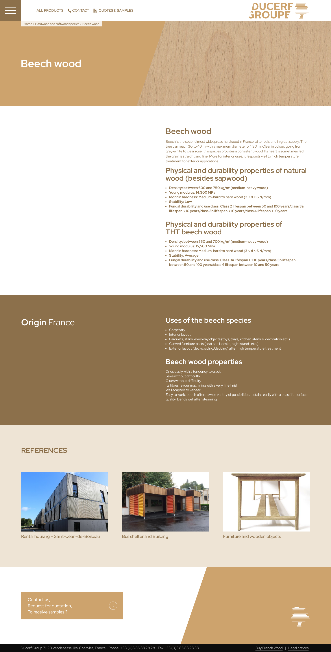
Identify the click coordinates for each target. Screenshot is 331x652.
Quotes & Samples (116, 10)
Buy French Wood (269, 648)
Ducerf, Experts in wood (279, 11)
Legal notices (298, 648)
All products (50, 10)
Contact (80, 10)
